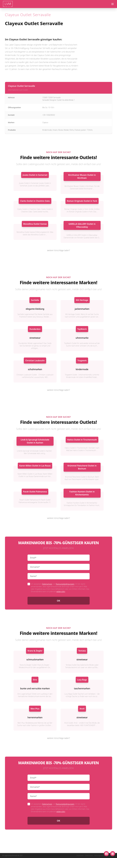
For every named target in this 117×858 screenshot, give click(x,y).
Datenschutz (47, 584)
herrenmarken (35, 717)
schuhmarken (35, 369)
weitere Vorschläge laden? (58, 250)
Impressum (79, 856)
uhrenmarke (82, 337)
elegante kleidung (35, 308)
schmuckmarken (35, 659)
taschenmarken (82, 688)
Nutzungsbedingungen (65, 584)
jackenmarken (82, 308)
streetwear (35, 337)
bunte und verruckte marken (35, 688)
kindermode (82, 369)
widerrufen (60, 591)
